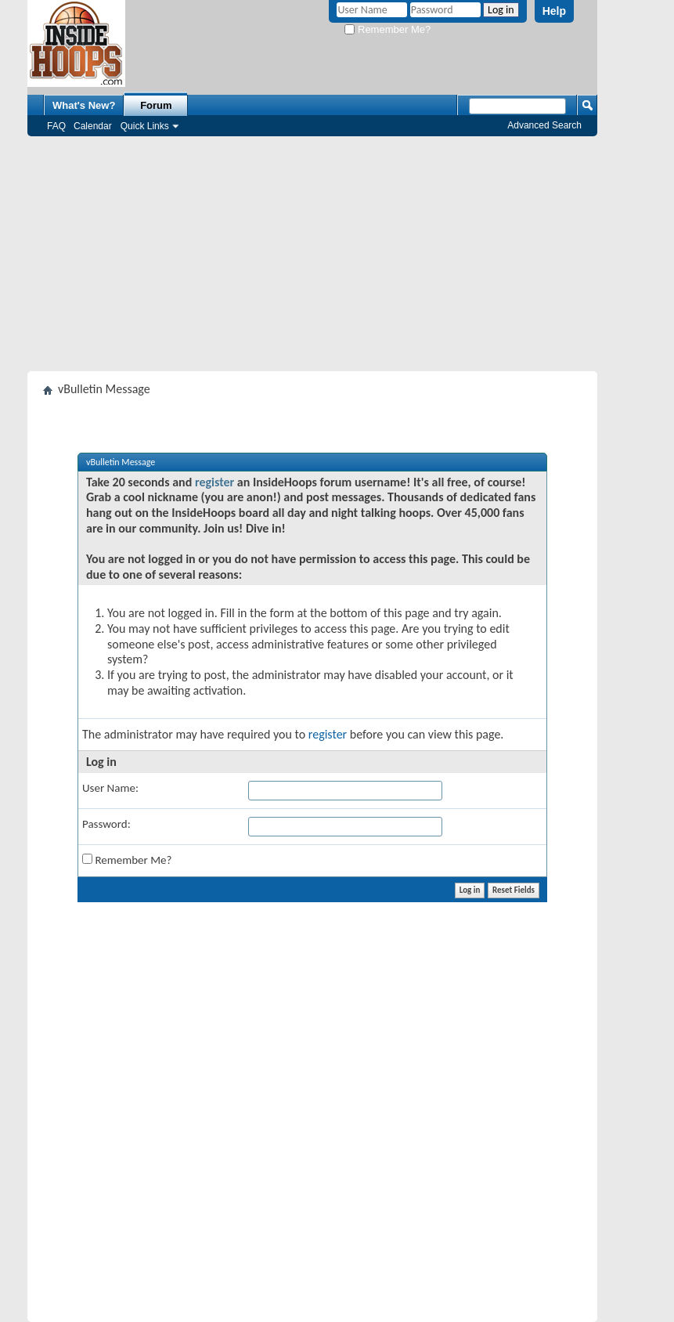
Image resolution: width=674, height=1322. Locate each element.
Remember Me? (387, 29)
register (214, 482)
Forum (155, 105)
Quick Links (145, 126)
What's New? (83, 105)
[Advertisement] (312, 253)
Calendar (93, 126)
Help (554, 11)
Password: (106, 824)
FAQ (56, 126)
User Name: (110, 788)
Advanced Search (544, 125)
